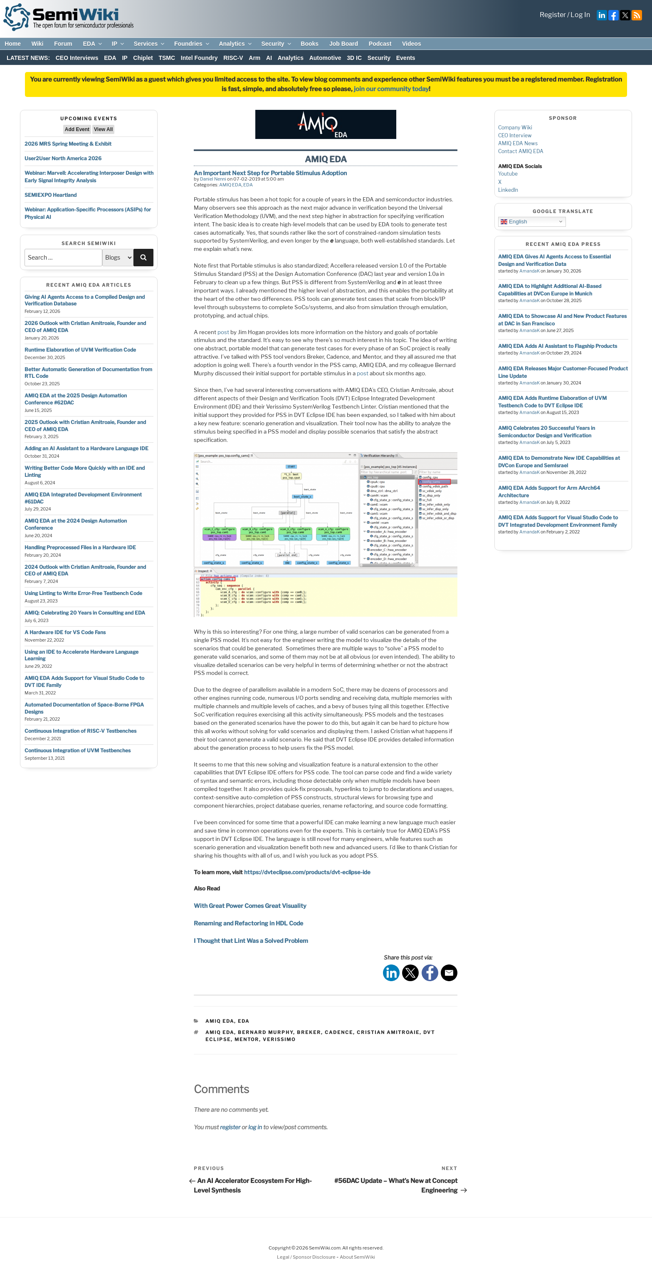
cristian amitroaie (388, 1032)
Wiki (38, 43)
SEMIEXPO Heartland (51, 195)
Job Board (343, 43)
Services (150, 43)
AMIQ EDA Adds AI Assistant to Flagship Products (557, 346)
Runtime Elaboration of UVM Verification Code (80, 350)
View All (103, 129)
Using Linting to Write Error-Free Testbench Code (83, 593)
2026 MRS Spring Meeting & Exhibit (68, 144)
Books (310, 43)
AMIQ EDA (230, 185)
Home (13, 43)
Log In (580, 15)
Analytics (235, 43)
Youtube (508, 174)
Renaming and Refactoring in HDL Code (248, 923)
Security (276, 43)
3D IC (354, 58)
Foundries (192, 43)
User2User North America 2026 (63, 158)
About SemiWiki (357, 1257)
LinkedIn (508, 190)
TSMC (166, 58)
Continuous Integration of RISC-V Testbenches (80, 731)
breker (309, 1032)
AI (269, 58)
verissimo (279, 1039)
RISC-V (233, 58)
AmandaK (529, 271)
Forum (63, 43)
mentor (247, 1039)
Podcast (380, 43)
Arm (254, 58)
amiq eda (219, 1032)
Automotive (325, 58)
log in (255, 1127)
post (223, 332)
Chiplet (143, 58)
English (514, 221)
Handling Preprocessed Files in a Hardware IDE (80, 547)
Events (405, 58)
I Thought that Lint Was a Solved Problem (251, 940)
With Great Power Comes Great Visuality (250, 905)
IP (118, 43)
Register (553, 15)
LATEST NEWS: (28, 58)
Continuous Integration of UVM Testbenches (78, 750)
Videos (411, 43)
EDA (93, 43)
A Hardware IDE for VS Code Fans (65, 632)
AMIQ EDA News (518, 143)
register (230, 1127)
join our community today (391, 89)
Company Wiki (515, 127)
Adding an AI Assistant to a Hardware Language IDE (86, 448)
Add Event (77, 129)
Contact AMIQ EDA (520, 151)
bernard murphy (265, 1032)
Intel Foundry (199, 58)
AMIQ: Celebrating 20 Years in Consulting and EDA (85, 613)
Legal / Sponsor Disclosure (306, 1257)
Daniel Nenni (213, 179)
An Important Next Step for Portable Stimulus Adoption (270, 172)
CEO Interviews (77, 58)
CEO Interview (515, 135)
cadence (339, 1032)
